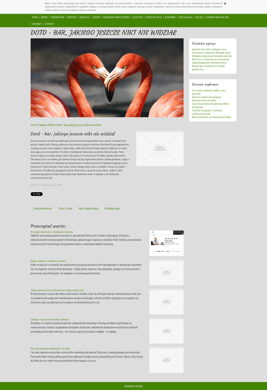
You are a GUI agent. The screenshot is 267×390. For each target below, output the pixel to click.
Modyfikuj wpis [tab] (112, 208)
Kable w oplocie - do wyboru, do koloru (48, 261)
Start (33, 125)
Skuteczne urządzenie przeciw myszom (211, 59)
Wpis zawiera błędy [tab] (88, 208)
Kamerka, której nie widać (204, 100)
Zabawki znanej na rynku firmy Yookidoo (50, 319)
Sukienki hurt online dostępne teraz (209, 49)
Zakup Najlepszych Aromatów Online (209, 62)
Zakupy (42, 125)
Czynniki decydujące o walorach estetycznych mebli (207, 112)
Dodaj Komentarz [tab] (43, 208)
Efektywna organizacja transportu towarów (212, 56)
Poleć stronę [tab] (65, 208)
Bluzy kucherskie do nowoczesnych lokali (211, 117)
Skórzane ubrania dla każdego (206, 97)
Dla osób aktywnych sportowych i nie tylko (50, 348)
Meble (51, 125)
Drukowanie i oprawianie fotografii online (211, 52)
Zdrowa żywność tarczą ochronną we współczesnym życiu (57, 290)
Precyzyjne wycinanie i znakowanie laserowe (52, 232)
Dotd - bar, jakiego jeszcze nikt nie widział (79, 125)
